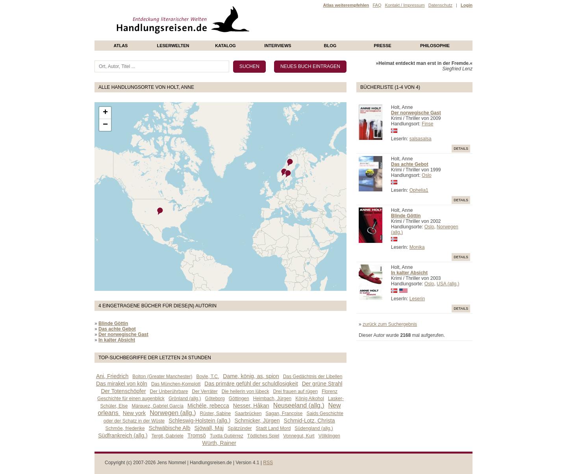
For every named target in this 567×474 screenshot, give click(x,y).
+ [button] (105, 113)
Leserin (417, 298)
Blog (330, 45)
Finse (427, 124)
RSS (268, 462)
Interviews (277, 45)
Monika (417, 247)
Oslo (427, 175)
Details (461, 149)
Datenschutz (440, 5)
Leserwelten (173, 45)
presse (382, 45)
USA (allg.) (448, 284)
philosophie (435, 45)
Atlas (121, 45)
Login (466, 5)
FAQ (376, 5)
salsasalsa (421, 138)
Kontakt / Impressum (405, 5)
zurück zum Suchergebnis (390, 324)
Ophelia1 (419, 190)
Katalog (225, 45)
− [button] (105, 125)
